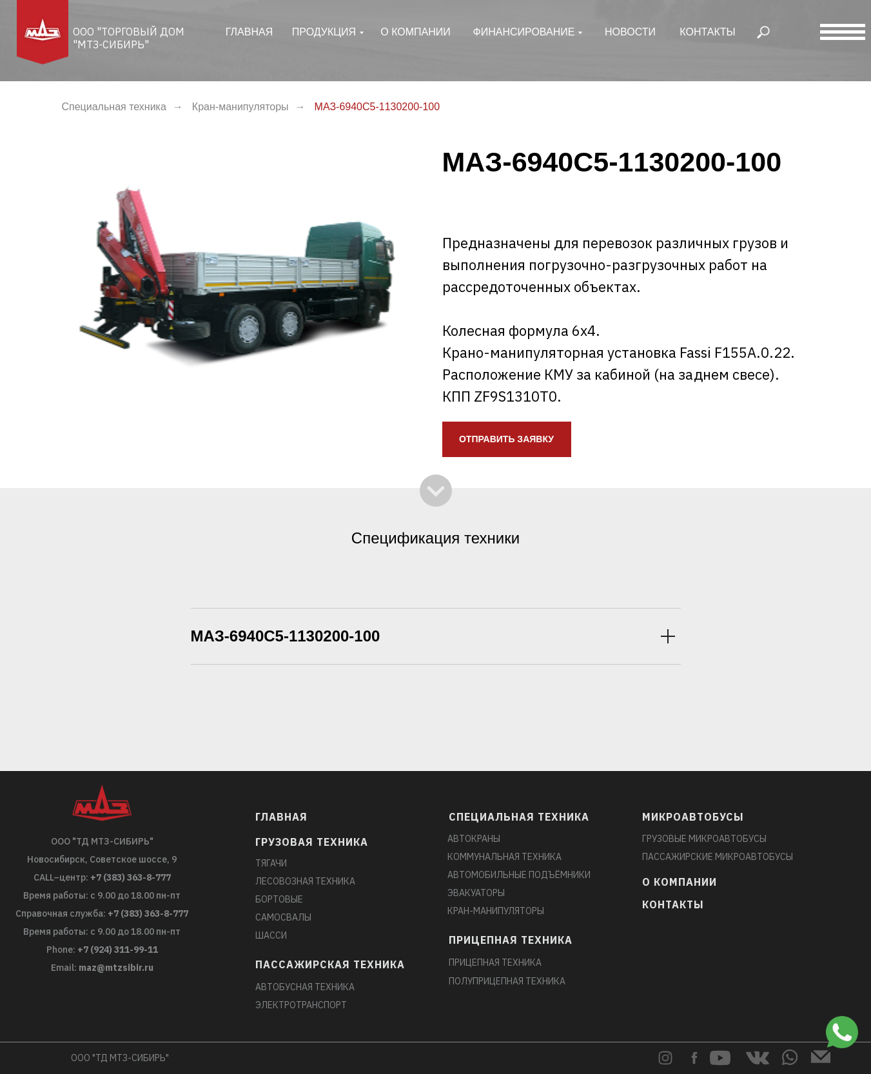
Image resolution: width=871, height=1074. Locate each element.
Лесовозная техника (305, 881)
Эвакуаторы (476, 893)
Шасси (271, 935)
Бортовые (279, 899)
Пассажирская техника (330, 964)
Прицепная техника (511, 939)
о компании (415, 31)
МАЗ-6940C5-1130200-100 (377, 106)
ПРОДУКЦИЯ (324, 31)
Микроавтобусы (693, 816)
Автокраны (473, 839)
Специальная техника (114, 106)
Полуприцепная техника (507, 981)
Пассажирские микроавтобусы (717, 857)
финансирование (524, 31)
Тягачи (271, 863)
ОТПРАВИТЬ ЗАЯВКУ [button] (506, 439)
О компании (679, 881)
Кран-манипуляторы (240, 106)
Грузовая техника (311, 841)
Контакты (707, 31)
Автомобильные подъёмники (519, 875)
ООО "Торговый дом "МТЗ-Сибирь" (128, 38)
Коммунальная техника (504, 857)
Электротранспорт (301, 1005)
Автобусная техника (305, 987)
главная (249, 31)
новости (630, 31)
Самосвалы (283, 917)
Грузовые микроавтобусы (704, 839)
